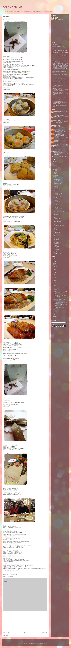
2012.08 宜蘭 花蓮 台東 (58, 204)
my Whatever (56, 224)
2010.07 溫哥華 (56, 189)
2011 (54, 311)
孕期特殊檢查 (56, 243)
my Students (56, 252)
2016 (54, 261)
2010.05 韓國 (56, 186)
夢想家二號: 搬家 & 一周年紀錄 (58, 52)
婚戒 (54, 165)
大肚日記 (55, 238)
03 (54, 282)
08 (54, 274)
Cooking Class (56, 179)
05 (54, 279)
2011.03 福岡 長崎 (57, 193)
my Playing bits (56, 221)
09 (54, 272)
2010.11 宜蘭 (56, 190)
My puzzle (55, 222)
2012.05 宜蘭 (56, 201)
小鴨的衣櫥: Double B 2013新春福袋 (60, 291)
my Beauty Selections (58, 218)
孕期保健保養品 (56, 242)
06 (54, 277)
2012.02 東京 (56, 200)
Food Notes (56, 180)
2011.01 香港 (56, 191)
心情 (54, 162)
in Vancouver (56, 232)
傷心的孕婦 (57, 140)
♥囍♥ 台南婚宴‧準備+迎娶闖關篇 (60, 127)
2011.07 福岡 (56, 194)
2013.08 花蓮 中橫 (57, 208)
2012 (54, 309)
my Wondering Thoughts (58, 225)
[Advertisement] (25, 621)
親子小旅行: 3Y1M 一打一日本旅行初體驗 (61, 144)
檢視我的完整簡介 (60, 19)
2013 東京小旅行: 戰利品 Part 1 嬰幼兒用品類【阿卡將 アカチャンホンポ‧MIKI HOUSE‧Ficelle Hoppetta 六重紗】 (60, 98)
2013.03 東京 (56, 205)
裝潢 (54, 229)
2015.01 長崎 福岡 (57, 212)
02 (54, 283)
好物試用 (55, 245)
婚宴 (54, 166)
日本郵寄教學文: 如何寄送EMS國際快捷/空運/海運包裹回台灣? (60, 62)
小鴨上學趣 (56, 239)
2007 (54, 317)
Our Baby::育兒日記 (9, 576)
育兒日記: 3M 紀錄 (57, 289)
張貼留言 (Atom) (9, 635)
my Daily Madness (57, 219)
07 (54, 275)
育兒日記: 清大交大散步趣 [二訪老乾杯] (61, 131)
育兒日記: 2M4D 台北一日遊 (59, 307)
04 (54, 280)
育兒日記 (55, 246)
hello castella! (12, 7)
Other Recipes (56, 183)
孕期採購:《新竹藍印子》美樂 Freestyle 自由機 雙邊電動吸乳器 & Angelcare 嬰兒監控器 (60, 93)
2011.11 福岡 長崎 (57, 198)
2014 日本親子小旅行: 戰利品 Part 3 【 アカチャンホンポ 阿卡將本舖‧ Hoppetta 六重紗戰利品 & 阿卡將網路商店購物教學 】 (60, 78)
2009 (54, 314)
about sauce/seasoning (58, 177)
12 (54, 267)
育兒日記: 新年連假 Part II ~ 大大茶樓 (60, 297)
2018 (54, 258)
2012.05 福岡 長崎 (57, 203)
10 (54, 271)
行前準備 (55, 170)
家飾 (54, 228)
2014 (54, 264)
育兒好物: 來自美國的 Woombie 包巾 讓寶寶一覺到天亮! (61, 154)
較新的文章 (6, 633)
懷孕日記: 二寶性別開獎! (57, 46)
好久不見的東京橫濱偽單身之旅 (58, 50)
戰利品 (55, 173)
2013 (54, 266)
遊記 (54, 172)
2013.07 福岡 (56, 207)
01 (54, 285)
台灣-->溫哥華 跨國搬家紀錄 (58, 101)
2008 (54, 316)
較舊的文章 (44, 633)
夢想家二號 (56, 231)
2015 (54, 263)
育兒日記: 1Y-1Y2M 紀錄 (57, 88)
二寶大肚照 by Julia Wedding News (59, 44)
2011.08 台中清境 (57, 196)
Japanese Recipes (57, 182)
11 (54, 269)
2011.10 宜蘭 (56, 197)
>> (67, 55)
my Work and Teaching (58, 253)
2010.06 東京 (56, 187)
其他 (54, 163)
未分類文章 (55, 175)
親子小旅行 (56, 249)
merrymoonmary (36, 643)
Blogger (45, 643)
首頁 (25, 633)
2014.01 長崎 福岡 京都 (58, 211)
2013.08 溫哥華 (56, 210)
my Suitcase (56, 214)
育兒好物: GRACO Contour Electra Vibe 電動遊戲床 (60, 296)
